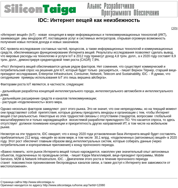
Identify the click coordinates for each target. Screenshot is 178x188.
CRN (174, 28)
